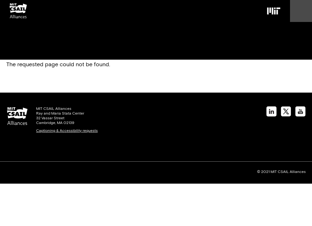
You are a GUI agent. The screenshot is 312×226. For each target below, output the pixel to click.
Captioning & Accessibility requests (67, 130)
